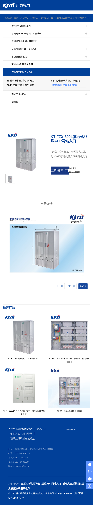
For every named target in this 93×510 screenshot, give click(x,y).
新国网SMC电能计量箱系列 (24, 41)
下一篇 (71, 286)
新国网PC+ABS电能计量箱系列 (26, 33)
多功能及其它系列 (20, 56)
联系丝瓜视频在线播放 (22, 438)
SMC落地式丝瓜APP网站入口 (73, 18)
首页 (16, 18)
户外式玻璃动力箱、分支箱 (65, 80)
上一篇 (60, 286)
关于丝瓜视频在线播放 (20, 429)
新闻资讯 (27, 433)
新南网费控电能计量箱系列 (24, 49)
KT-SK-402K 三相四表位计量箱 (69, 411)
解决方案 (15, 433)
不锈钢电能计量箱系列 (22, 64)
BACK (83, 286)
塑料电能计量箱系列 (21, 26)
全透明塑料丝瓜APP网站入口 (23, 80)
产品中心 (25, 18)
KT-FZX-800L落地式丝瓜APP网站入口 (23, 359)
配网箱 (15, 102)
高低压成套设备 (19, 94)
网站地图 (5, 507)
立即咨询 (60, 170)
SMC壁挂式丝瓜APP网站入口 (23, 85)
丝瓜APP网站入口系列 (43, 18)
